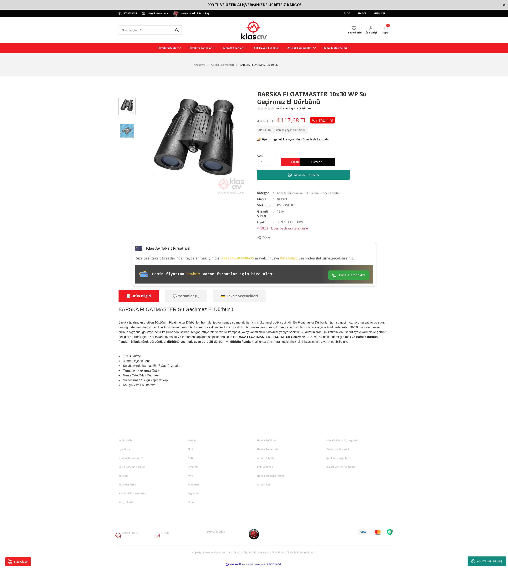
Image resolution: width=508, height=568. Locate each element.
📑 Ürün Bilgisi (138, 296)
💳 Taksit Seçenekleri (239, 296)
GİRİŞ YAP (380, 13)
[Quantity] (266, 162)
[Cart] (385, 30)
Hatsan (192, 440)
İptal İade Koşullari (337, 458)
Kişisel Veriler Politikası (340, 467)
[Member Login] (371, 30)
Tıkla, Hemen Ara (349, 275)
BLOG (347, 13)
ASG (190, 458)
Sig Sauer (194, 493)
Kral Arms (194, 484)
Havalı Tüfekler (266, 440)
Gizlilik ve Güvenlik (338, 449)
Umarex (193, 467)
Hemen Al (359, 162)
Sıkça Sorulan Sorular (132, 467)
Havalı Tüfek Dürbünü (270, 476)
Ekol (190, 449)
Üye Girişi (124, 449)
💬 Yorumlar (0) (186, 296)
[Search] (150, 30)
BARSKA (283, 199)
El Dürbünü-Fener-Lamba (325, 193)
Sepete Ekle (305, 162)
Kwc (190, 476)
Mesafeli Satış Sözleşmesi (342, 440)
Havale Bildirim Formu (132, 493)
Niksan (192, 502)
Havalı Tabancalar (268, 449)
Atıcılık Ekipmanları (290, 193)
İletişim (123, 476)
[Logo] (254, 30)
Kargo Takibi (126, 502)
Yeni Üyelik (125, 440)
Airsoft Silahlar (266, 458)
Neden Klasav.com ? (131, 458)
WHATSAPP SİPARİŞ (486, 561)
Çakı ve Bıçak (265, 467)
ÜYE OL (362, 13)
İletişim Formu (127, 484)
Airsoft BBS (264, 484)
